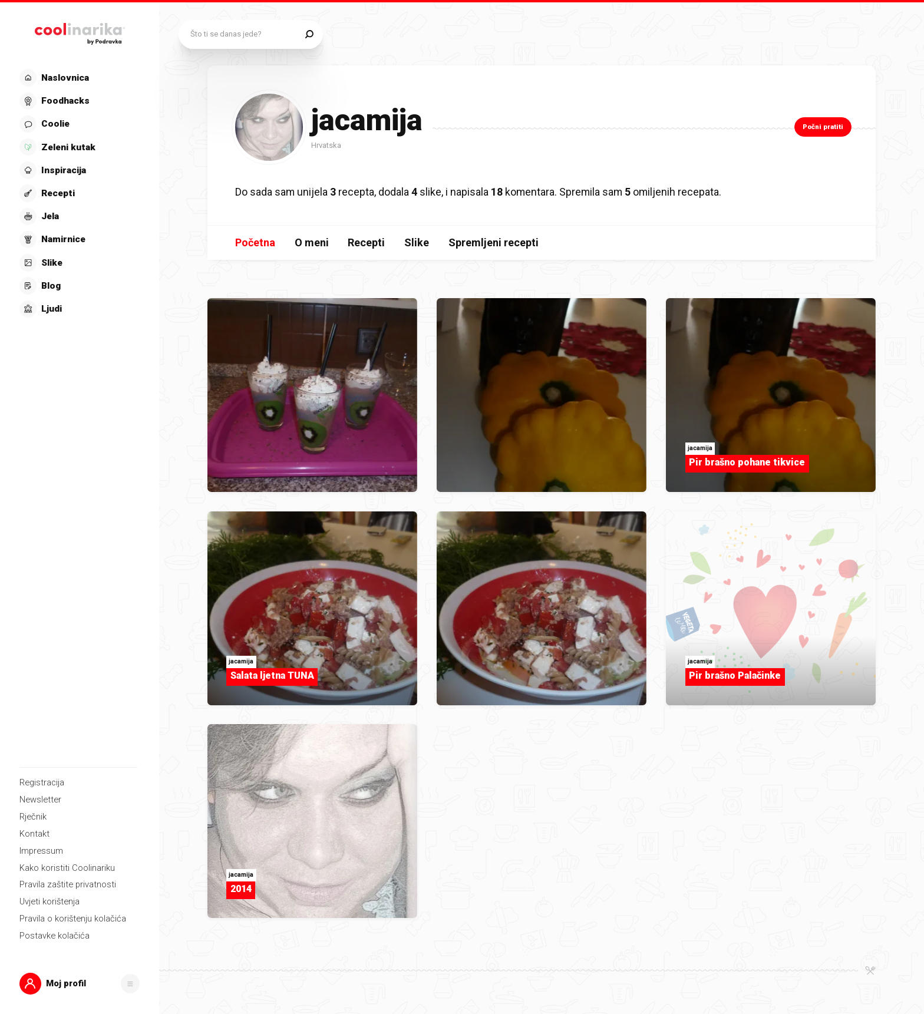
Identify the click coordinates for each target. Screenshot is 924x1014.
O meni (312, 242)
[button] (80, 984)
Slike (416, 242)
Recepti (366, 242)
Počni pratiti (823, 127)
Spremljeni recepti (493, 242)
